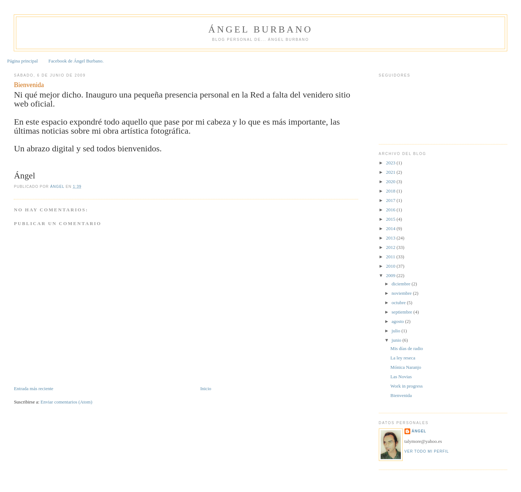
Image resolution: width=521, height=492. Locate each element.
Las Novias (401, 376)
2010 (391, 266)
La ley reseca (402, 358)
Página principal (22, 61)
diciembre (401, 283)
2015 (391, 219)
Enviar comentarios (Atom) (66, 402)
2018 (391, 191)
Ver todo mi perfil (426, 451)
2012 (391, 247)
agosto (398, 321)
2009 (391, 275)
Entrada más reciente (33, 388)
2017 (391, 200)
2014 (391, 228)
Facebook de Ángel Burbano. (75, 61)
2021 (391, 172)
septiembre (402, 312)
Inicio (205, 388)
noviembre (402, 293)
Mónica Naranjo (405, 367)
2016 (391, 209)
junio (396, 340)
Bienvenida (401, 395)
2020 (391, 181)
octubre (399, 302)
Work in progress (406, 386)
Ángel (419, 431)
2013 (391, 238)
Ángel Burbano (260, 29)
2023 (391, 162)
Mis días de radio (406, 348)
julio (396, 330)
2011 (391, 256)
